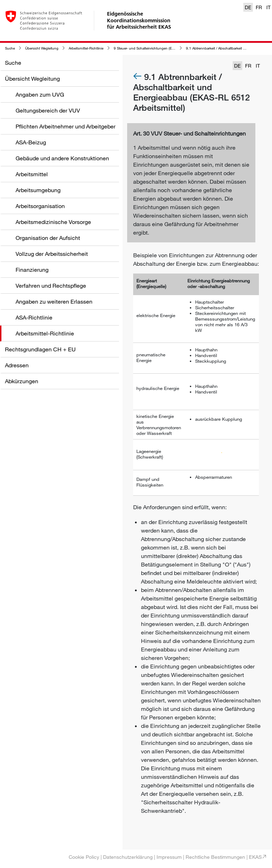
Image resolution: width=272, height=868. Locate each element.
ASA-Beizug (31, 142)
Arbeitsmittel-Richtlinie (86, 48)
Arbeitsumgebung (38, 190)
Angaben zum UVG (40, 94)
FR (259, 7)
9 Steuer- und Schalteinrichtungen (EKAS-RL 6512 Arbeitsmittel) (164, 48)
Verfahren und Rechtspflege (51, 285)
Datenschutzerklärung (128, 857)
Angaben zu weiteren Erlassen (54, 301)
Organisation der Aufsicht (48, 237)
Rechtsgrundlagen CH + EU (40, 349)
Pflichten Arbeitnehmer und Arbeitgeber (65, 126)
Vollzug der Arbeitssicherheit (52, 253)
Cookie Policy (84, 857)
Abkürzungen (21, 381)
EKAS (255, 857)
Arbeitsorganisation (40, 205)
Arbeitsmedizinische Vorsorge (53, 221)
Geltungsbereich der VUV (48, 110)
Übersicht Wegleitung (41, 48)
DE (248, 7)
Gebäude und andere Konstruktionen (62, 158)
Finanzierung (32, 269)
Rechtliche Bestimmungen (215, 857)
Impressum (169, 857)
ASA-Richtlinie (34, 317)
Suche (10, 48)
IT (268, 7)
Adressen (17, 365)
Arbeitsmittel (32, 174)
